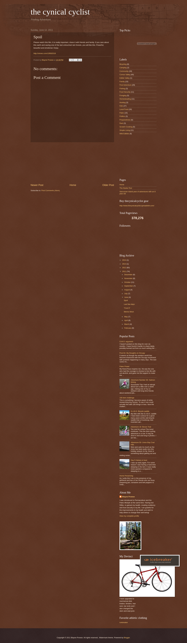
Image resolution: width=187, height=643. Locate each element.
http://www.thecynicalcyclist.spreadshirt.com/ (136, 206)
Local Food (123, 109)
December (128, 275)
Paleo (121, 113)
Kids (121, 106)
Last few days (129, 304)
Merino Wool (129, 312)
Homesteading (125, 99)
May (126, 317)
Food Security (124, 92)
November (128, 278)
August (127, 290)
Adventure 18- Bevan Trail (141, 427)
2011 (124, 271)
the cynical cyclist (60, 11)
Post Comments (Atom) (50, 190)
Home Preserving (126, 476)
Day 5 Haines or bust (139, 460)
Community (123, 71)
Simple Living (124, 130)
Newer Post (37, 185)
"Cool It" (127, 308)
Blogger (127, 638)
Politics (122, 116)
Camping (123, 68)
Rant (121, 123)
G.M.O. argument (126, 342)
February (128, 328)
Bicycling (122, 64)
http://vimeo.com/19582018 (44, 53)
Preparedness (124, 120)
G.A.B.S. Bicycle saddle (140, 411)
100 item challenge (126, 398)
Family (122, 82)
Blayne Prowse (128, 497)
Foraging (122, 95)
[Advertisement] (72, 163)
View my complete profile (129, 516)
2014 (124, 260)
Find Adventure (125, 85)
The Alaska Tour (125, 188)
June (126, 297)
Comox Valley (124, 75)
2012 (124, 268)
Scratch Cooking (125, 127)
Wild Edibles (124, 134)
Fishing (122, 88)
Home (73, 185)
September (128, 286)
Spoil (126, 300)
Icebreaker (123, 622)
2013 (124, 264)
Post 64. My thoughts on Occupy (132, 353)
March (127, 324)
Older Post (108, 185)
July (126, 294)
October (127, 282)
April (126, 320)
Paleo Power (124, 366)
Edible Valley (124, 78)
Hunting (122, 102)
